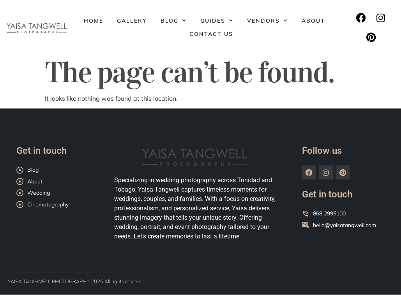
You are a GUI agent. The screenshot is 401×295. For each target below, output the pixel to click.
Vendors (267, 21)
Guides (216, 21)
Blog (174, 21)
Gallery (132, 20)
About (313, 20)
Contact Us (211, 33)
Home (93, 20)
